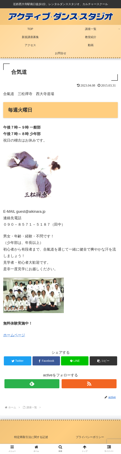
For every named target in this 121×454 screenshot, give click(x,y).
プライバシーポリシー (90, 437)
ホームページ (14, 335)
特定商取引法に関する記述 (31, 437)
